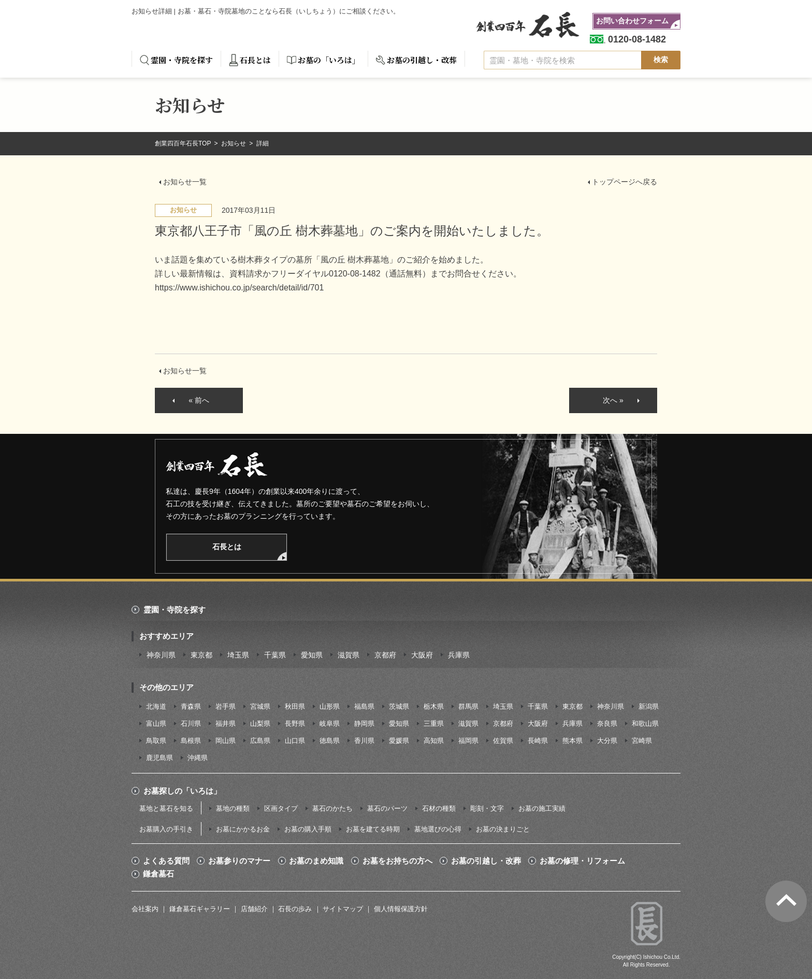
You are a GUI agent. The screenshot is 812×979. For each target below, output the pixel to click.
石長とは (255, 59)
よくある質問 (166, 861)
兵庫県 (459, 655)
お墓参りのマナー (239, 861)
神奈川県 (161, 655)
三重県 (434, 723)
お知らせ (234, 143)
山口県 (295, 740)
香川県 (364, 740)
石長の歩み (295, 909)
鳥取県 (156, 740)
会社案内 (145, 909)
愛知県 (312, 655)
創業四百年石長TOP (184, 143)
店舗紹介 (254, 909)
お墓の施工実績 (542, 808)
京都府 (385, 655)
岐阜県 (330, 723)
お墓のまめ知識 (316, 861)
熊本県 (572, 740)
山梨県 (260, 723)
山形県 (330, 706)
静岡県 (364, 723)
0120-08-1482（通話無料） (379, 273)
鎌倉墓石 (158, 874)
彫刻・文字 (487, 808)
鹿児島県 (159, 758)
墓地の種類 (233, 808)
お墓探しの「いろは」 (182, 790)
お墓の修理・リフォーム (582, 861)
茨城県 (399, 706)
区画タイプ (281, 808)
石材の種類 (439, 808)
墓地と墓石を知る (166, 808)
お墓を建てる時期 (373, 829)
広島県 (260, 740)
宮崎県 (642, 740)
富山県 (156, 723)
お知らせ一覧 (185, 182)
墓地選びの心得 (437, 829)
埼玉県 (238, 655)
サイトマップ (343, 909)
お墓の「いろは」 (329, 59)
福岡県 (468, 740)
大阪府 (422, 655)
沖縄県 (197, 758)
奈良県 (607, 723)
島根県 (191, 740)
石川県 (191, 723)
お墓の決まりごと (503, 829)
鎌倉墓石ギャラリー (199, 909)
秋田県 (295, 706)
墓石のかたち (332, 808)
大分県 (607, 740)
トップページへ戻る (624, 182)
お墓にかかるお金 (243, 829)
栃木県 (434, 706)
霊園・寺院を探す (182, 59)
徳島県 (330, 740)
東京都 (201, 655)
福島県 (364, 706)
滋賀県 (348, 655)
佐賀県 (503, 740)
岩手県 (225, 706)
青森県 (191, 706)
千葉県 (275, 655)
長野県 (295, 723)
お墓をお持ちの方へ (397, 861)
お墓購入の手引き (166, 829)
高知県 (434, 740)
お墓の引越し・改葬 (422, 59)
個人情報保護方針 (401, 909)
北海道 (156, 706)
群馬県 (468, 706)
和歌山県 (645, 723)
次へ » (613, 400)
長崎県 (538, 740)
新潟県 (649, 706)
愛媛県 (399, 740)
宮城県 (260, 706)
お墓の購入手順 (307, 829)
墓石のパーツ (387, 808)
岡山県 (225, 740)
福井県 (225, 723)
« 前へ (199, 400)
